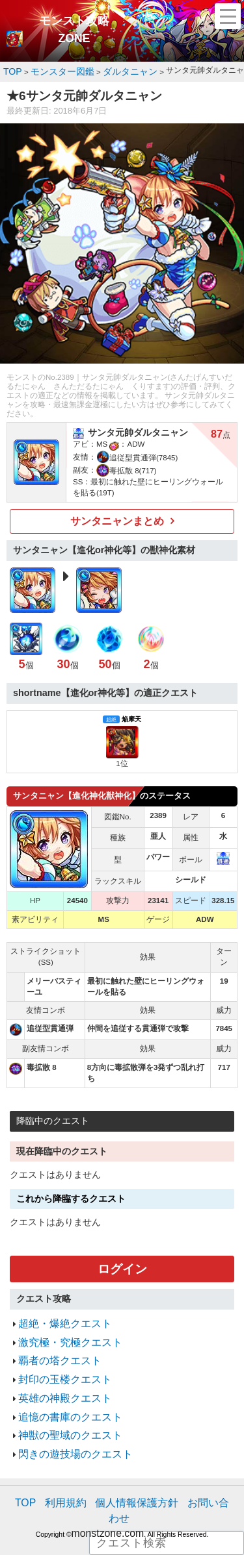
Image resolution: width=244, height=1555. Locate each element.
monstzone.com (107, 1483)
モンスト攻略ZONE (74, 30)
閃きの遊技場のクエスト (64, 1425)
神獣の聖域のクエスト (60, 1409)
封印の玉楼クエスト (56, 1362)
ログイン (122, 1262)
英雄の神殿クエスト (56, 1377)
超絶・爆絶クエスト (56, 1314)
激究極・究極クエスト (60, 1330)
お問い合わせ (191, 1471)
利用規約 (64, 1471)
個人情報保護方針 (123, 1471)
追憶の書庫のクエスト (60, 1394)
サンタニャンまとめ (117, 517)
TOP (29, 1471)
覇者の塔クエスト (52, 1346)
